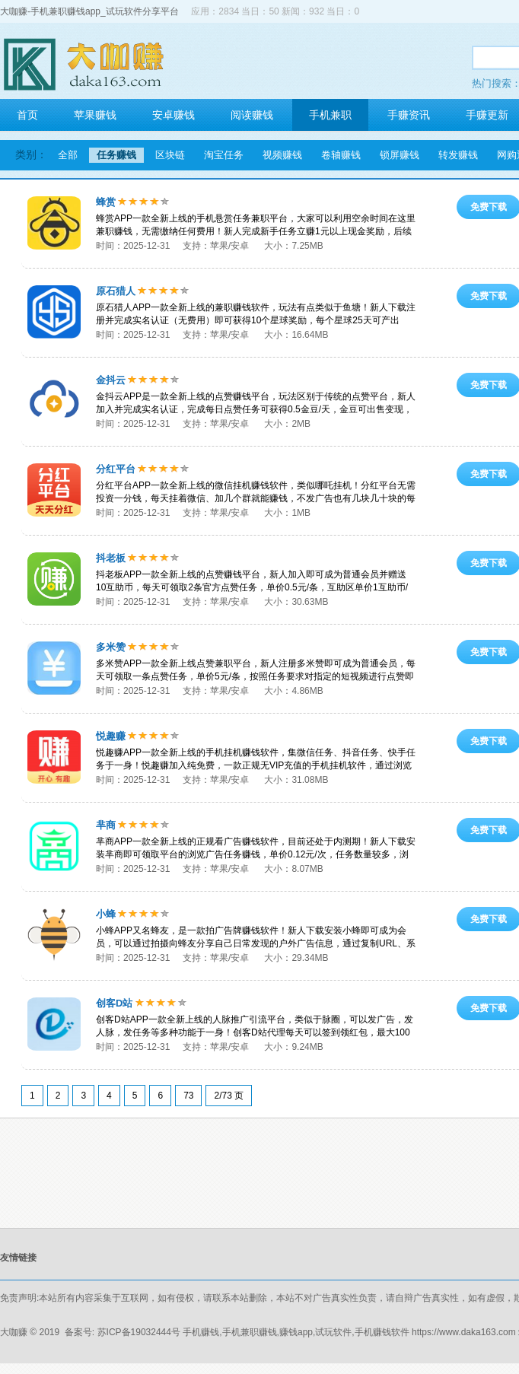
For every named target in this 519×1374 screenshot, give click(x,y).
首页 (27, 115)
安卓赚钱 (173, 115)
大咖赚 (13, 1332)
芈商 (106, 825)
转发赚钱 (458, 155)
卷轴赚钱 (341, 155)
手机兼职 (330, 115)
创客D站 (114, 1003)
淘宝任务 (224, 155)
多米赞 (111, 647)
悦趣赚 (111, 736)
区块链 (170, 155)
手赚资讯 (408, 115)
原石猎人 (115, 291)
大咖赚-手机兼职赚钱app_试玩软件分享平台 (89, 11)
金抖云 (111, 380)
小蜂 (106, 914)
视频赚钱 (282, 155)
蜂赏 (106, 202)
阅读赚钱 (252, 115)
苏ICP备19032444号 (138, 1332)
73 (188, 1095)
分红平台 (115, 469)
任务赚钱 (116, 155)
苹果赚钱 (95, 115)
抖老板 (111, 558)
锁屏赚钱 (399, 155)
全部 (68, 155)
